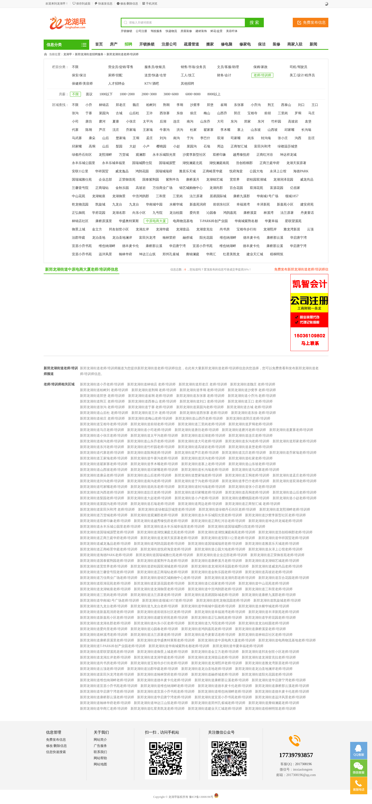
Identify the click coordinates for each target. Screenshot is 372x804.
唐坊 (88, 121)
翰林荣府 (169, 237)
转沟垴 (266, 138)
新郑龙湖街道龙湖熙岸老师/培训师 (216, 663)
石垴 (207, 146)
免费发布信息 (314, 22)
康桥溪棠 (250, 213)
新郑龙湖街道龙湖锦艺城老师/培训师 (272, 560)
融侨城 (188, 237)
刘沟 (163, 138)
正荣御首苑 (127, 179)
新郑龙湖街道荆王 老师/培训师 (102, 401)
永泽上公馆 (278, 171)
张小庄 (283, 138)
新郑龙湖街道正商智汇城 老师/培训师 (252, 504)
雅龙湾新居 (292, 229)
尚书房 (225, 229)
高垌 (92, 146)
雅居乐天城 (187, 171)
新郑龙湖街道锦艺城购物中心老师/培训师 (170, 578)
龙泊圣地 (98, 237)
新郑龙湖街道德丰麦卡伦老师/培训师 (164, 680)
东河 (261, 121)
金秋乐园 (122, 188)
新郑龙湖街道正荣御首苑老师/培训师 (277, 555)
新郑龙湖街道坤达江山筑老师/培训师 (161, 703)
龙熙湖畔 (105, 154)
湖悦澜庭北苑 (192, 163)
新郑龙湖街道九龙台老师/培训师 (103, 606)
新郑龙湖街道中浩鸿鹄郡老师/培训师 (215, 589)
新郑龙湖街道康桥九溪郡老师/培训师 (269, 595)
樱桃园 (161, 146)
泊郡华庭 (78, 237)
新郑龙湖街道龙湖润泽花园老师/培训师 (220, 566)
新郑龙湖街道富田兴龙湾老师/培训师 (107, 674)
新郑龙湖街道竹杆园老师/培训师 (151, 447)
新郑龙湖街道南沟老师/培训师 (102, 441)
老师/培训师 (262, 75)
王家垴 (148, 130)
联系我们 (100, 752)
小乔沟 (256, 105)
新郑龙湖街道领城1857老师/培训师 (167, 600)
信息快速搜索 (56, 752)
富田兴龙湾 (147, 237)
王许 (149, 113)
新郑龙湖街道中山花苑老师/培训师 (263, 583)
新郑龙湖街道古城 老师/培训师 (249, 407)
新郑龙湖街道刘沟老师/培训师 (102, 481)
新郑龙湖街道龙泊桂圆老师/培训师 (263, 623)
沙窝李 (195, 105)
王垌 (136, 138)
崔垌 (223, 105)
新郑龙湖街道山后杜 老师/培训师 (104, 413)
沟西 (298, 138)
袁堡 (308, 121)
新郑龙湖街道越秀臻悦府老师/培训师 (161, 521)
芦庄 (102, 130)
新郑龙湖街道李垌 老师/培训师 (202, 390)
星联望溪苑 (293, 221)
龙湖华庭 (162, 229)
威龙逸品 (122, 171)
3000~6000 (171, 94)
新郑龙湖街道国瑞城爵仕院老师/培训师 (236, 526)
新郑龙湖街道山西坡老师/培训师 (103, 469)
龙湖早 (67, 54)
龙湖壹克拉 (204, 229)
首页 (99, 44)
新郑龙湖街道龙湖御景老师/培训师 (159, 589)
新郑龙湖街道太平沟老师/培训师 (154, 435)
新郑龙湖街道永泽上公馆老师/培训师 (275, 549)
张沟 (75, 113)
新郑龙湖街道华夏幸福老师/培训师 (238, 646)
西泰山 (286, 105)
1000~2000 (127, 94)
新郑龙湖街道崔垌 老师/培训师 (150, 395)
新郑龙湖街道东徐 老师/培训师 (253, 413)
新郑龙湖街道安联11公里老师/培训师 (228, 538)
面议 (89, 94)
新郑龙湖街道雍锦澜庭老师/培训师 (273, 703)
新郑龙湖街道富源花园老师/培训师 (159, 583)
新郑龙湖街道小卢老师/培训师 (197, 498)
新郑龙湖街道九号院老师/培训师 (211, 623)
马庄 (311, 113)
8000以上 (214, 94)
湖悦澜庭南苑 (219, 163)
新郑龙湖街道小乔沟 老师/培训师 (252, 395)
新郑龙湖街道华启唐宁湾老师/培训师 (279, 680)
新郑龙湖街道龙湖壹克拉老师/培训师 (269, 657)
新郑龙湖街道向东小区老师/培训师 (159, 623)
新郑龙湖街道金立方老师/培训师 (215, 651)
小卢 (146, 146)
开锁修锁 (126, 31)
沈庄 (115, 130)
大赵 (132, 146)
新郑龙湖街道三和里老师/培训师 (269, 589)
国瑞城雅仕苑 (82, 179)
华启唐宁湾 (298, 237)
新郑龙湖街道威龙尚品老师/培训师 (277, 566)
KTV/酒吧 (151, 83)
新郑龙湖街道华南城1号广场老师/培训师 (109, 600)
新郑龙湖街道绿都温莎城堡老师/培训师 (166, 509)
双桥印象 (219, 154)
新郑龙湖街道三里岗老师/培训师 (201, 424)
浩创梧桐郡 (244, 163)
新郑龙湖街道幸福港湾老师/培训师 (220, 612)
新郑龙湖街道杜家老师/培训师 (250, 458)
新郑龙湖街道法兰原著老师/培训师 (155, 595)
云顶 (310, 229)
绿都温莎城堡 (288, 146)
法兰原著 (196, 196)
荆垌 (166, 105)
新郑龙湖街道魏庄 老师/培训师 (252, 384)
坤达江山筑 (147, 254)
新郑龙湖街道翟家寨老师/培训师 (103, 464)
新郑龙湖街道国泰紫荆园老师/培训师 (107, 560)
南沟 (190, 121)
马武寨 (77, 138)
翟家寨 (209, 130)
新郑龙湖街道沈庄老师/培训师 (244, 452)
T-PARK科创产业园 (214, 221)
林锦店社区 (80, 221)
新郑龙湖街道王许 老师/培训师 (153, 413)
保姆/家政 (260, 67)
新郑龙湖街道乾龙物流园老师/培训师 (223, 600)
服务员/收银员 (154, 67)
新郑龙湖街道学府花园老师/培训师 (270, 617)
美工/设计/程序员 (302, 75)
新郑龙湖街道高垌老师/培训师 (247, 492)
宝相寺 (252, 113)
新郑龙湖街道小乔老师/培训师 (102, 384)
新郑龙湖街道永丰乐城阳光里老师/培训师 (211, 515)
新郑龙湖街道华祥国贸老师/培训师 (283, 538)
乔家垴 (131, 130)
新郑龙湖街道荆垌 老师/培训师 (153, 390)
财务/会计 (224, 75)
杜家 (193, 130)
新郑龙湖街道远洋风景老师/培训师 (280, 697)
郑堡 (210, 105)
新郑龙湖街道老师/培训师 (123, 54)
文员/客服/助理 (228, 67)
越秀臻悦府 (241, 154)
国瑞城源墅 (167, 163)
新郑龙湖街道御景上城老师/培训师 (162, 651)
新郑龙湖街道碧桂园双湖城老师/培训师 (159, 566)
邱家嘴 (289, 130)
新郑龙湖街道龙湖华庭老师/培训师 (159, 657)
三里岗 (283, 113)
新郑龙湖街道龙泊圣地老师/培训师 (206, 669)
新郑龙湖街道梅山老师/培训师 (150, 418)
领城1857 (291, 196)
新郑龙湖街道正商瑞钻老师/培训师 (162, 572)
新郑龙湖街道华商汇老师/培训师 (103, 708)
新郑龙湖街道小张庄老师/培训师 (103, 435)
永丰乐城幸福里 (113, 163)
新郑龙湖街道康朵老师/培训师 (102, 475)
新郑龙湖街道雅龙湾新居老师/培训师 (272, 663)
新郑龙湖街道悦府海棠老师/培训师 (165, 549)
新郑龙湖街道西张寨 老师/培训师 (204, 413)
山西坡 (273, 130)
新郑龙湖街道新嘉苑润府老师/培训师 (107, 612)
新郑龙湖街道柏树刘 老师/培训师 (104, 390)
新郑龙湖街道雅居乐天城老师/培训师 (272, 543)
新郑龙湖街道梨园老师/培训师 (102, 498)
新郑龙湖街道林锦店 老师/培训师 (151, 384)
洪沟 (180, 130)
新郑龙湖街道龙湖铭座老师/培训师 (105, 589)
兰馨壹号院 (80, 188)
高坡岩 (293, 121)
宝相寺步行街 (246, 229)
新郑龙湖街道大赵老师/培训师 (149, 498)
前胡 (267, 113)
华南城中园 (154, 204)
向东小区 (139, 213)
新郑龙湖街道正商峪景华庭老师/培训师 (108, 549)
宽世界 (235, 179)
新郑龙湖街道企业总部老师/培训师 (221, 555)
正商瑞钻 (102, 188)
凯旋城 (100, 204)
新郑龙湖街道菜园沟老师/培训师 (200, 407)
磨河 (102, 121)
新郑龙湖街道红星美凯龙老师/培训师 (157, 708)
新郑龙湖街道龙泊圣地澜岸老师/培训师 (264, 669)
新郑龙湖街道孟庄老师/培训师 (295, 475)
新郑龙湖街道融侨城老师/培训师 (215, 674)
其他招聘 (187, 83)
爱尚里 (195, 213)
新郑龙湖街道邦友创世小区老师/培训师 (270, 651)
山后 (105, 138)
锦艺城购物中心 (191, 188)
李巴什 (205, 138)
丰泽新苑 (263, 204)
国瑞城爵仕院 (142, 163)
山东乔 (205, 121)
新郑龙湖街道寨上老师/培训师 (203, 464)
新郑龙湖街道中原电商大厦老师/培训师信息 (81, 269)
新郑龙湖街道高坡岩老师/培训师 (201, 447)
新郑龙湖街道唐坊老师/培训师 (197, 430)
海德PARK (300, 171)
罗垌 (298, 113)
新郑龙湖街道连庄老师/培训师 (250, 435)
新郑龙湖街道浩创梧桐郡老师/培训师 (285, 532)
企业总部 (105, 179)
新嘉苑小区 (285, 204)
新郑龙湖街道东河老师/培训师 (102, 447)
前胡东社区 (221, 204)
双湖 (220, 138)
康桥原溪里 (103, 221)
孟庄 (149, 138)
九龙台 (117, 204)
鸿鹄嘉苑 (230, 213)
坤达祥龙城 (288, 154)
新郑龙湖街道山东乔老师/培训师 (151, 441)
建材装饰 (201, 31)
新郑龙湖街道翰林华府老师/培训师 (105, 703)
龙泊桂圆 (176, 213)
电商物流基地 (183, 221)
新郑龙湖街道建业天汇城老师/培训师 (215, 708)
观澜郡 (141, 154)
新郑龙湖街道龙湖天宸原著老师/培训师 (169, 538)
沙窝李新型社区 (194, 154)
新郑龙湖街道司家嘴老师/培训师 (103, 487)
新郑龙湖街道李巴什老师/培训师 (245, 481)
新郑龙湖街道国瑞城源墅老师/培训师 (107, 532)
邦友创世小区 (119, 229)
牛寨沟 (165, 130)
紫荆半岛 (172, 179)
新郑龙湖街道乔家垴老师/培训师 (293, 452)
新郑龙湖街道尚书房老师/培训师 (103, 663)
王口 (315, 105)
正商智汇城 (239, 146)
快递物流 (171, 31)
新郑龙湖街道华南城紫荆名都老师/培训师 (179, 646)
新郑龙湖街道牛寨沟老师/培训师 (154, 458)
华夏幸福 (271, 221)
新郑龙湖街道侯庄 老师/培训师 (102, 418)
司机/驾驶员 (298, 67)
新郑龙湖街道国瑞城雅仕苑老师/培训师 (164, 555)
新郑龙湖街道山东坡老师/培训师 (252, 464)
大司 (220, 121)
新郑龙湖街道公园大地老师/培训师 (220, 549)
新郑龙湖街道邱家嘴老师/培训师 (154, 469)
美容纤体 (231, 31)
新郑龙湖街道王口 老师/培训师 (250, 401)
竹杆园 (276, 121)
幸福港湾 (243, 204)
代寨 (75, 130)
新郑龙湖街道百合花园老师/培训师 (283, 578)
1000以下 (106, 94)
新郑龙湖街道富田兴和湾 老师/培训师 (107, 509)
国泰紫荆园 (150, 179)
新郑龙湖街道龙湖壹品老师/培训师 (213, 657)
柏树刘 (151, 105)
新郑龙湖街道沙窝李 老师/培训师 (252, 390)
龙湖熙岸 (270, 229)
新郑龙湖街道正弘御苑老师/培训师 (216, 617)
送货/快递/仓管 (155, 75)
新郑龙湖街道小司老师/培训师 (149, 430)
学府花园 (98, 213)
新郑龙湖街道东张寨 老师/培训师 (200, 395)
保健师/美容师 (82, 83)
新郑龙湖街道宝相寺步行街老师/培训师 (159, 663)
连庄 (176, 121)
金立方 (97, 229)
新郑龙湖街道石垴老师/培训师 (152, 504)
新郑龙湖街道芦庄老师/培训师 (197, 452)
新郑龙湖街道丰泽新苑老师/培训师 (273, 612)
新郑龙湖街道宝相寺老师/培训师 (103, 424)
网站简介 (100, 739)
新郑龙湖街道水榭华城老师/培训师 (263, 606)
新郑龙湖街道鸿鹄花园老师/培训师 (159, 543)
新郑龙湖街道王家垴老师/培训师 (103, 458)
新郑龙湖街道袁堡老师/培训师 (250, 447)
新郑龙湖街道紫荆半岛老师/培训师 (162, 560)
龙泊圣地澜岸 (122, 237)
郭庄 (237, 113)
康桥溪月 (192, 179)
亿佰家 (295, 188)
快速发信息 (105, 3)
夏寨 (115, 121)
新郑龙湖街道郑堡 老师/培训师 (102, 395)
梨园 (119, 146)
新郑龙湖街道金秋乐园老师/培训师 (216, 572)
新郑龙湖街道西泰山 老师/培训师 (152, 401)
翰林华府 (125, 254)
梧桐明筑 (276, 254)
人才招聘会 (116, 83)
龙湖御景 (119, 196)
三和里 (161, 196)
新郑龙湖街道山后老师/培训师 (149, 475)
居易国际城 (218, 196)
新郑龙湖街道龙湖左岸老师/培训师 (105, 657)
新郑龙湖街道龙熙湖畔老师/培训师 (284, 509)
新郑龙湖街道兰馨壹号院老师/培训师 (107, 572)
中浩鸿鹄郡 (140, 196)
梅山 (207, 113)
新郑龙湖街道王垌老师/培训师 (247, 475)
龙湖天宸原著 (296, 163)
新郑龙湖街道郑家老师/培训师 (295, 441)
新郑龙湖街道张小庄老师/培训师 (252, 487)
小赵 (176, 146)
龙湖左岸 (142, 229)
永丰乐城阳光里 (164, 154)
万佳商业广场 (162, 188)
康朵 (92, 138)
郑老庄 (121, 105)
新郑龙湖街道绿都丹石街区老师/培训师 (227, 509)
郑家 (247, 121)
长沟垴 (306, 130)
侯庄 (193, 113)
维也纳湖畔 (228, 237)
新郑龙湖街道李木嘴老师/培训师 (154, 464)
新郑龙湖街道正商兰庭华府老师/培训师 (108, 538)
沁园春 (211, 213)
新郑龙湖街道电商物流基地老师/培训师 (287, 640)
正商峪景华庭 (213, 171)
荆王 (271, 105)
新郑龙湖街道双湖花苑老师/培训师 (105, 583)
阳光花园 (206, 237)
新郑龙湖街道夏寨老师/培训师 (291, 430)
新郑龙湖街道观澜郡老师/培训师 (154, 515)
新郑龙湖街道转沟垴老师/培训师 (201, 487)
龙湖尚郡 (216, 188)
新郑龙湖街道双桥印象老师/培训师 (105, 521)
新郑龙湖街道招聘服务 (89, 54)
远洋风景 (105, 254)
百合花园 (236, 188)
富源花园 (276, 188)
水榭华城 (176, 204)
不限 (75, 67)
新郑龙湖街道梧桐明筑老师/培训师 (270, 708)
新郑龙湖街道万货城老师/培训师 (103, 515)
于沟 (190, 138)
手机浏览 (151, 3)
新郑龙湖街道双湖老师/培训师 (295, 481)
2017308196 (303, 764)
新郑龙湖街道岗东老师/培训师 (152, 487)
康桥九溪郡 (241, 196)
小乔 (88, 105)
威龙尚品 (306, 179)
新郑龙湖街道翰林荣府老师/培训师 (162, 674)
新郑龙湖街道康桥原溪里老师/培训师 (107, 640)
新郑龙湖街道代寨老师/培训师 (102, 452)
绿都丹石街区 (82, 154)
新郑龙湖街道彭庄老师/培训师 (149, 492)
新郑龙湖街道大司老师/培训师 (200, 441)
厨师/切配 (115, 75)
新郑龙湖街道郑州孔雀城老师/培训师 (218, 703)
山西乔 (222, 113)
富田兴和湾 (262, 146)
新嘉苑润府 (198, 204)
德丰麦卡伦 (251, 237)
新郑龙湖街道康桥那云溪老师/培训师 (222, 680)
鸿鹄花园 (142, 171)
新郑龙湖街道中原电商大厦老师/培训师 (226, 640)
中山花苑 (78, 196)
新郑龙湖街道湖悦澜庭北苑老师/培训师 (166, 532)
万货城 (124, 154)
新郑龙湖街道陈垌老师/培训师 (149, 452)
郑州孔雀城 (171, 254)
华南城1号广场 (267, 196)
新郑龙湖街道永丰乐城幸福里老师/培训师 (174, 526)
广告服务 (100, 746)
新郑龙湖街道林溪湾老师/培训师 (103, 634)
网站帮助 (100, 758)
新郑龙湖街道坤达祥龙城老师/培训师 (275, 521)
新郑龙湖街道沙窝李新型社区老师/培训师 (275, 515)
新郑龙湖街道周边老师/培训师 (200, 504)
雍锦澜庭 (192, 254)
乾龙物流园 (80, 204)
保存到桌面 (83, 3)
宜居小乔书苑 (82, 246)
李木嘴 (225, 130)
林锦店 (104, 105)
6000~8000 (193, 94)
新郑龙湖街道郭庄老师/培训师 (248, 418)
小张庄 (131, 121)
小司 (75, 121)
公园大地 (256, 171)
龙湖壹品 (182, 229)
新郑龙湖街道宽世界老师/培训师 (103, 566)
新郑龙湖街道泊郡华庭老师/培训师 (152, 669)
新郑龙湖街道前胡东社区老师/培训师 (164, 612)
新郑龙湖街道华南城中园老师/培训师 (208, 606)
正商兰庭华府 (269, 163)
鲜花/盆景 (216, 31)
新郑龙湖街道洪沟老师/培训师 (203, 458)
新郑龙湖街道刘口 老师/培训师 (202, 401)
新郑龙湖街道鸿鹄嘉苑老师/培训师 (206, 629)
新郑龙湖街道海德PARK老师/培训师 (106, 555)
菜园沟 (104, 113)
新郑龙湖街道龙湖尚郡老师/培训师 (230, 578)
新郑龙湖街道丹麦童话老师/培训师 (210, 634)
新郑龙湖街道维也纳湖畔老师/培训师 (107, 680)
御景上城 (78, 229)
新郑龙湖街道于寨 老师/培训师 (150, 407)
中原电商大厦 (156, 221)
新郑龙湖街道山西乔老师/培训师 (199, 418)
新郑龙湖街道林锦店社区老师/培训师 (265, 634)
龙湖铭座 (98, 196)
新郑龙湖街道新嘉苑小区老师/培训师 (107, 617)
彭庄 (311, 138)
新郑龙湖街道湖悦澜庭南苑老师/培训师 (226, 532)
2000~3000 (149, 94)
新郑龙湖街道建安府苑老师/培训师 (162, 617)
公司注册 (141, 31)
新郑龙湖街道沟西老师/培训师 (102, 492)
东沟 (234, 121)
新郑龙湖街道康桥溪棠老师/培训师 (260, 629)
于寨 (88, 113)
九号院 (158, 213)
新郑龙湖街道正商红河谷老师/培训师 (218, 521)
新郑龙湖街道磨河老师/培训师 (244, 430)
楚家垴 (121, 138)
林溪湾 (269, 213)
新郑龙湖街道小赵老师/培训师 (295, 498)
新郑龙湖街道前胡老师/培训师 (152, 424)
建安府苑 (307, 204)
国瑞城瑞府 (164, 171)
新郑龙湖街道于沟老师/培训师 (197, 481)
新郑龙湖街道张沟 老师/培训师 (102, 407)
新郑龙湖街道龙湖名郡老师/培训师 (105, 623)
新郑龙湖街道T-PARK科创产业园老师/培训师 (112, 646)
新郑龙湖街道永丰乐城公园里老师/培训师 (110, 526)
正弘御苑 (78, 213)
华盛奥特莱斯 (129, 221)
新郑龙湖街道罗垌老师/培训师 (250, 424)
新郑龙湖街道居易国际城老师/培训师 (212, 595)
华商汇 (211, 254)
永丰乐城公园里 (83, 163)
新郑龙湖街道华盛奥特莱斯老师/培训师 (166, 640)
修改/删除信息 (129, 3)
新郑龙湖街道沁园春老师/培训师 (154, 629)
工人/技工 (188, 75)
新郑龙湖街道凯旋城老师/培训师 (277, 600)
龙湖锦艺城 (214, 179)
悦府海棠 (236, 171)
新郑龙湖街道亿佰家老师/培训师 (211, 583)
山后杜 (134, 113)
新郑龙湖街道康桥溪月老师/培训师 (216, 560)
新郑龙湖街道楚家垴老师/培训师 (198, 475)
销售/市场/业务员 (193, 67)
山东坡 (256, 130)
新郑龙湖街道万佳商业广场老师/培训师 (108, 578)
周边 (220, 146)
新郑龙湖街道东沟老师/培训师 (247, 441)
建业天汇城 (254, 254)
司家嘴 (236, 138)
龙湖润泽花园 (283, 179)
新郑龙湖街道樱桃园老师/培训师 (245, 498)
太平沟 (148, 121)
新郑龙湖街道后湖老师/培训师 (203, 435)
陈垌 (88, 130)
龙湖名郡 (119, 213)
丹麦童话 (307, 213)
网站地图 (100, 764)
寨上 (240, 130)
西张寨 (165, 113)
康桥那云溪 (275, 237)
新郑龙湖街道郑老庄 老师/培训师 (203, 384)
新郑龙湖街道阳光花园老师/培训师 (267, 674)
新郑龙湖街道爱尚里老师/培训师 (103, 629)
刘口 (301, 105)
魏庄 (136, 105)
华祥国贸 (101, 171)
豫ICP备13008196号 (201, 797)
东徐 (180, 113)
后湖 (163, 121)
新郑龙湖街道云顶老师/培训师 (102, 669)
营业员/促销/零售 (120, 67)
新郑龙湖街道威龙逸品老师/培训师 (105, 543)
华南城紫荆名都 (246, 221)
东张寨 (239, 105)
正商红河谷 (264, 154)
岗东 (250, 138)
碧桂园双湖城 (256, 179)
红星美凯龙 (231, 254)
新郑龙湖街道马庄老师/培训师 (102, 430)
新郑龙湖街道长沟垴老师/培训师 (205, 469)
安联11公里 (80, 171)
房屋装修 (186, 31)
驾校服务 (156, 31)
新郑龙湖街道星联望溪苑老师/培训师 (107, 651)
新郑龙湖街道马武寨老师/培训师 (255, 469)
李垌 (180, 105)
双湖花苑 (256, 188)
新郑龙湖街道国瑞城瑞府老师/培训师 (215, 543)
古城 (119, 113)
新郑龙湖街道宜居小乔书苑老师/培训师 (108, 686)
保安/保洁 (79, 75)
